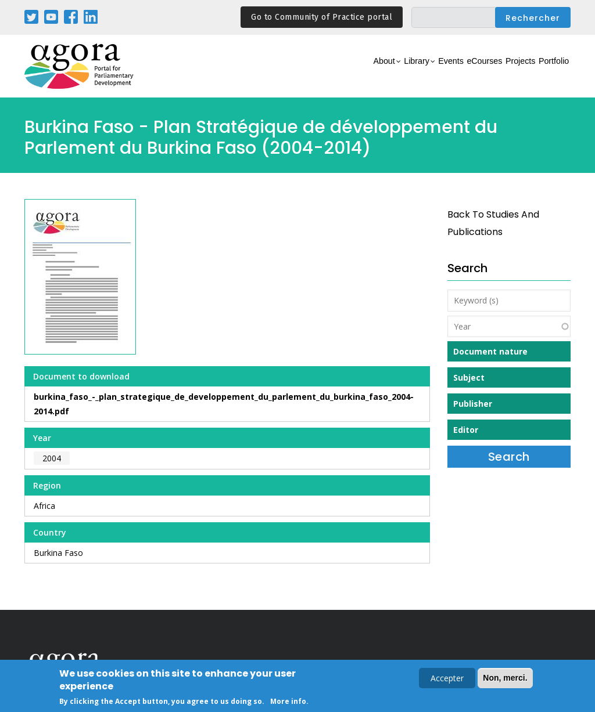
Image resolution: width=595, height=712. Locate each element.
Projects (499, 73)
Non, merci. (505, 679)
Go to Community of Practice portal (321, 17)
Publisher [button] (472, 403)
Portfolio (546, 73)
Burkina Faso (58, 552)
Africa (44, 505)
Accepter (447, 679)
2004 (51, 458)
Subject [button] (469, 377)
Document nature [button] (490, 351)
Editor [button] (465, 429)
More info (288, 702)
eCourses (448, 73)
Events (402, 73)
